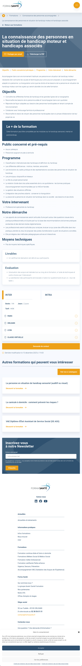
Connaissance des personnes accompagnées (39, 16)
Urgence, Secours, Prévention (28, 566)
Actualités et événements (27, 520)
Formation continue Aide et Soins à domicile (34, 553)
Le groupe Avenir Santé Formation (30, 586)
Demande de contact (41, 346)
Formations (13, 16)
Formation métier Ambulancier (29, 560)
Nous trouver (22, 537)
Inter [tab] (8, 295)
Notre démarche (70, 70)
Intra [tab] (48, 295)
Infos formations (24, 533)
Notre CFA (21, 593)
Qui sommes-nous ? (25, 583)
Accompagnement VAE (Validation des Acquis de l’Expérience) (41, 570)
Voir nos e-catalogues (68, 372)
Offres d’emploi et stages (27, 596)
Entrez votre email (11, 452)
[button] (79, 632)
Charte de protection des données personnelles (27, 663)
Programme (40, 70)
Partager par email (14, 54)
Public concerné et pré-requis (22, 70)
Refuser (41, 654)
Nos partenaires (24, 590)
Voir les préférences (41, 660)
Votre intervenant (54, 70)
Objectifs (5, 70)
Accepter (41, 648)
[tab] (76, 316)
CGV (19, 540)
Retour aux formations (12, 25)
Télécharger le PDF (37, 54)
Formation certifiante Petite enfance (31, 563)
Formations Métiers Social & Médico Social (34, 557)
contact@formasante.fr (26, 615)
